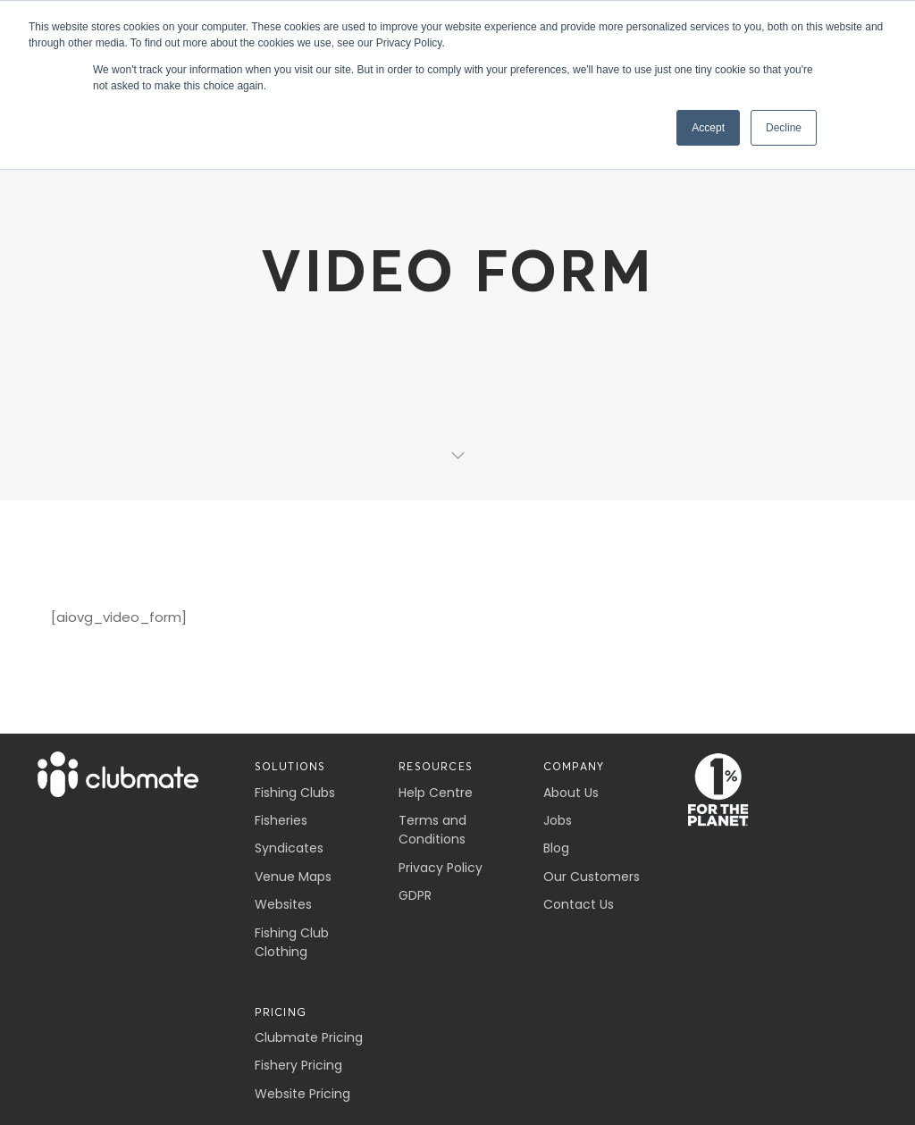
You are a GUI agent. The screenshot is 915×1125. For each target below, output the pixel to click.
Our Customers (591, 877)
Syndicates (289, 848)
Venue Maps (293, 877)
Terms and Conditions (432, 829)
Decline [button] (784, 128)
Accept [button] (708, 128)
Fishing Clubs (295, 793)
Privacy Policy (441, 868)
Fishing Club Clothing (292, 942)
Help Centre (436, 793)
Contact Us (578, 904)
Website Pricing (302, 1094)
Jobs (557, 820)
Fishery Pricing (298, 1065)
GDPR (415, 895)
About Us (571, 793)
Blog (556, 848)
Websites (283, 904)
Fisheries (281, 820)
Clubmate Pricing (309, 1037)
